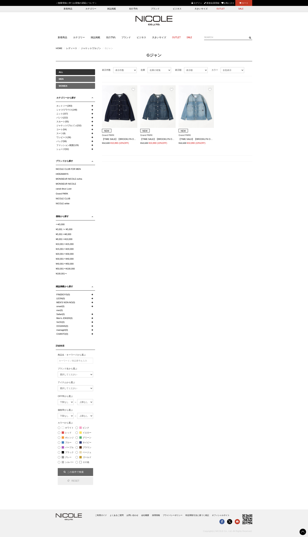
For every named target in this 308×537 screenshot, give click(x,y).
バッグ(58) (61, 141)
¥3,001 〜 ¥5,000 (64, 229)
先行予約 (133, 8)
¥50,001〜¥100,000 (65, 269)
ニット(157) (62, 113)
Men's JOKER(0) (64, 318)
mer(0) (59, 310)
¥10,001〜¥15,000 (65, 244)
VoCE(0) (60, 322)
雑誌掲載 (111, 8)
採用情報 (156, 515)
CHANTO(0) (62, 334)
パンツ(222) (62, 117)
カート (243, 3)
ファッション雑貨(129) (67, 145)
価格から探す (62, 216)
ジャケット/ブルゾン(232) (69, 125)
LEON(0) (60, 298)
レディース (71, 48)
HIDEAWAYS (62, 174)
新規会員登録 (211, 3)
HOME (59, 48)
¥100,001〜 (61, 273)
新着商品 (68, 8)
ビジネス (177, 8)
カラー (215, 70)
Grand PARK (62, 193)
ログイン (197, 3)
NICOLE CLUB (63, 198)
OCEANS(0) (62, 326)
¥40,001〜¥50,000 (65, 264)
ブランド (155, 8)
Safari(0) (60, 314)
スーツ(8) (60, 133)
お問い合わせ (132, 515)
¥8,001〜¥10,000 (64, 239)
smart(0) (60, 306)
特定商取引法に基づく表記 (197, 515)
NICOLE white (63, 203)
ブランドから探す (64, 161)
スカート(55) (62, 121)
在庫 (143, 70)
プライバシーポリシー (172, 515)
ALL (61, 72)
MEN (61, 79)
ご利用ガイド (101, 515)
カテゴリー (90, 8)
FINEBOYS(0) (63, 294)
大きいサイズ (201, 8)
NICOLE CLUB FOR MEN (68, 169)
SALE (240, 8)
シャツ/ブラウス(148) (66, 110)
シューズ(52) (62, 149)
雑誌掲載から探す (64, 286)
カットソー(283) (64, 106)
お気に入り (227, 3)
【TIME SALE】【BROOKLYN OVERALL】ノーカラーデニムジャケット (214, 139)
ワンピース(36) (63, 137)
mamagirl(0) (62, 330)
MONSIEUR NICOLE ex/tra (69, 179)
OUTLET (220, 8)
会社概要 (145, 515)
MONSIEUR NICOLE (66, 184)
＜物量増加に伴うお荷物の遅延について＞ (76, 3)
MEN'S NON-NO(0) (65, 302)
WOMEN (63, 86)
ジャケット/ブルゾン (91, 48)
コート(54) (61, 129)
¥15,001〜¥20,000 (65, 249)
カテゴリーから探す (66, 98)
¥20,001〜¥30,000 (65, 254)
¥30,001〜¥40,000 (65, 259)
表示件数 (106, 70)
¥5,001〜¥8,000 (63, 234)
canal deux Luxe (64, 189)
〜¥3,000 (60, 224)
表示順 (178, 70)
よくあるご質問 (117, 515)
